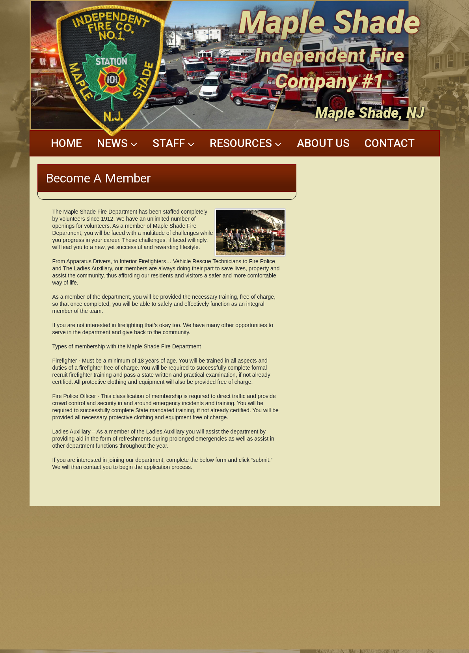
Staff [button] (174, 143)
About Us (323, 143)
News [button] (117, 143)
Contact (390, 143)
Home (66, 143)
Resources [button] (246, 143)
